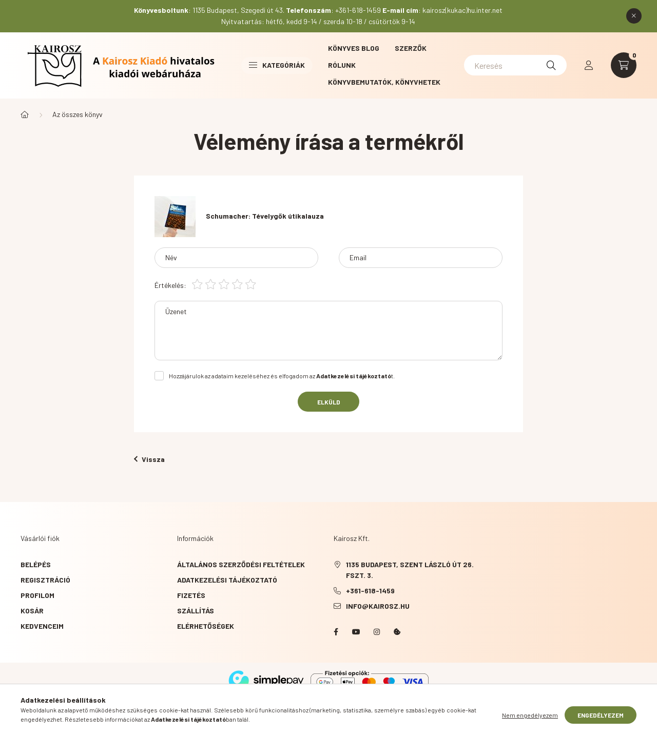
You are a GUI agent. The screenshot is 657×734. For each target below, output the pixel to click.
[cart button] (623, 65)
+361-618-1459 (370, 590)
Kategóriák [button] (277, 65)
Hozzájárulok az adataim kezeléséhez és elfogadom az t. (282, 375)
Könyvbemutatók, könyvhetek (384, 82)
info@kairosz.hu (378, 606)
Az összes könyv (77, 114)
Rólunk (342, 65)
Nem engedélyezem (530, 722)
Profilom (37, 595)
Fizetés (191, 595)
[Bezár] (634, 16)
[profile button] (589, 65)
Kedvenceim (42, 626)
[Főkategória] (25, 114)
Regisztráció (45, 579)
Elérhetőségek (205, 626)
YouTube (356, 632)
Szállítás (195, 610)
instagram (376, 632)
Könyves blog (353, 48)
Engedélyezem (600, 722)
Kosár (32, 610)
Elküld (328, 401)
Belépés (36, 564)
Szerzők (411, 48)
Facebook (335, 632)
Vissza (149, 459)
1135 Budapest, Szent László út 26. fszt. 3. (410, 570)
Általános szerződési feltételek (241, 564)
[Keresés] (515, 65)
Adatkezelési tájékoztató (227, 579)
